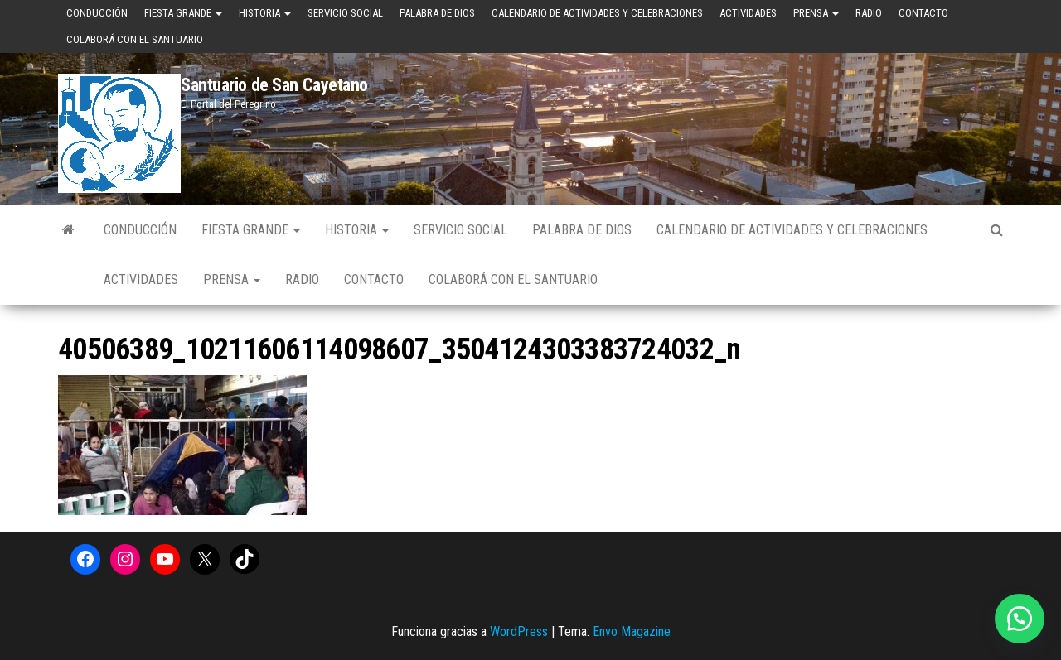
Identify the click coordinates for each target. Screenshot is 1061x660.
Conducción (97, 13)
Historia (265, 13)
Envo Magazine (632, 631)
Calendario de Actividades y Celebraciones (597, 13)
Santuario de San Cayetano (274, 85)
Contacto (923, 13)
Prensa (816, 13)
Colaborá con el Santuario (134, 39)
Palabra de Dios (437, 13)
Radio (868, 13)
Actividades (748, 13)
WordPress (519, 631)
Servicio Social (345, 13)
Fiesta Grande (183, 13)
